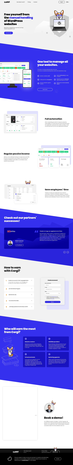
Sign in (61, 2)
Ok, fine (57, 458)
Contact (35, 2)
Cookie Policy (25, 460)
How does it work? (21, 2)
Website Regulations (46, 452)
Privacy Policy (44, 451)
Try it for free (8, 32)
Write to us (55, 452)
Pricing (29, 2)
